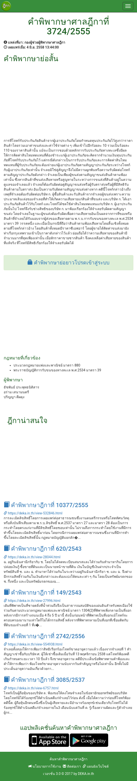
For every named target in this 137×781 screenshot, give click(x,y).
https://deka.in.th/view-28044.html (32, 557)
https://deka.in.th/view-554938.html (33, 644)
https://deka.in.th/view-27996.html (32, 601)
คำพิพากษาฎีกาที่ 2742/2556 (44, 636)
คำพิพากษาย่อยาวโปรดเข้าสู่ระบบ (68, 263)
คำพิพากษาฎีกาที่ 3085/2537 (44, 679)
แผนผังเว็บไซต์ (96, 766)
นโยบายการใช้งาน (44, 766)
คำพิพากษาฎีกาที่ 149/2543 (43, 592)
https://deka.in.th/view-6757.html (31, 688)
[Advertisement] (68, 99)
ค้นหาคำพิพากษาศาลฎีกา (68, 759)
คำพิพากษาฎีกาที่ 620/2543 (43, 548)
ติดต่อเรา (72, 766)
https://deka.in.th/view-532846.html (33, 513)
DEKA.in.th (86, 774)
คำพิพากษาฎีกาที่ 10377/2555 (46, 505)
